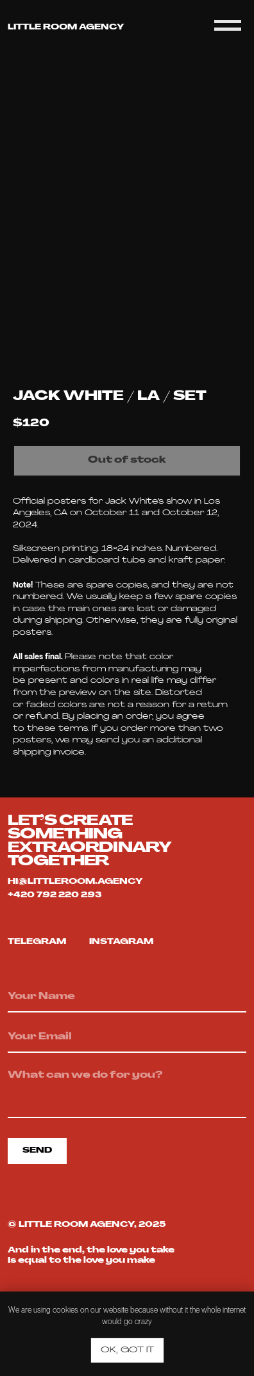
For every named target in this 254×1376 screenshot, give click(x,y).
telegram (37, 942)
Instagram (121, 942)
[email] (127, 1038)
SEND (37, 1151)
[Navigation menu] (227, 25)
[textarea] (127, 1091)
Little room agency (66, 27)
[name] (127, 997)
